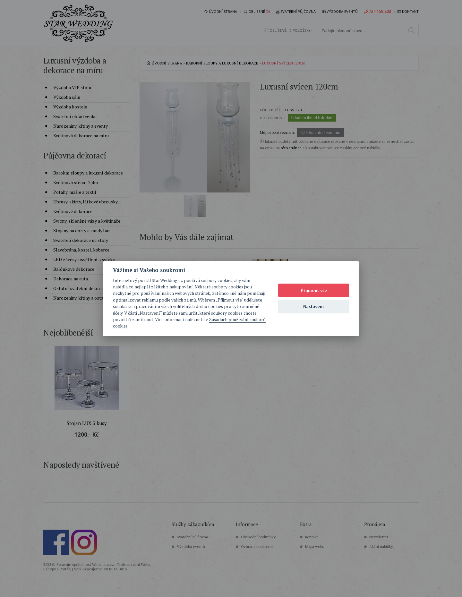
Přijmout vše (314, 290)
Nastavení (313, 306)
